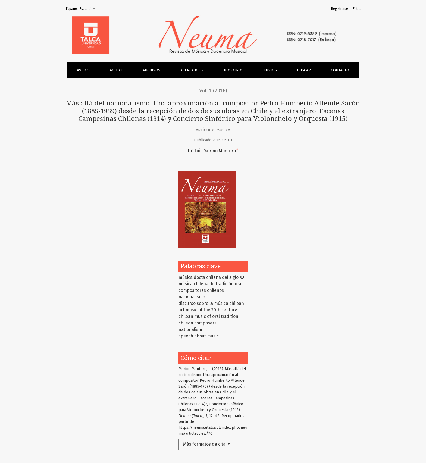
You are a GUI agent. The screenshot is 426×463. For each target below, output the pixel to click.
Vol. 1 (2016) (213, 90)
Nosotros (233, 70)
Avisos (83, 70)
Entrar (357, 9)
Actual (116, 70)
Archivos (151, 70)
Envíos (270, 70)
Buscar (304, 70)
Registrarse (339, 9)
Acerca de (190, 70)
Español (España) (82, 8)
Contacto (340, 70)
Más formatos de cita (205, 444)
